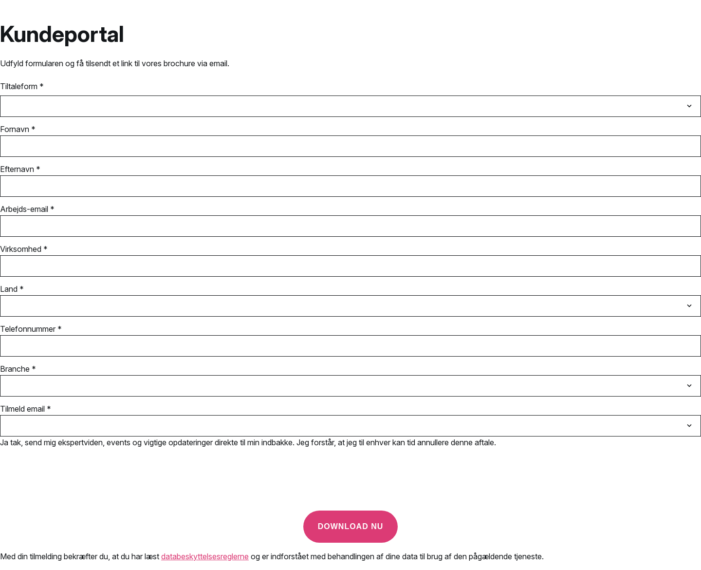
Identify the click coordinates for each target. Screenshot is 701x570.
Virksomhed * (24, 249)
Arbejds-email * (27, 209)
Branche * (18, 369)
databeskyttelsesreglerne (205, 556)
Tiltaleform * (22, 86)
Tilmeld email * (25, 409)
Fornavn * (18, 129)
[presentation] (74, 484)
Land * (12, 289)
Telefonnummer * (31, 329)
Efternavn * (20, 169)
